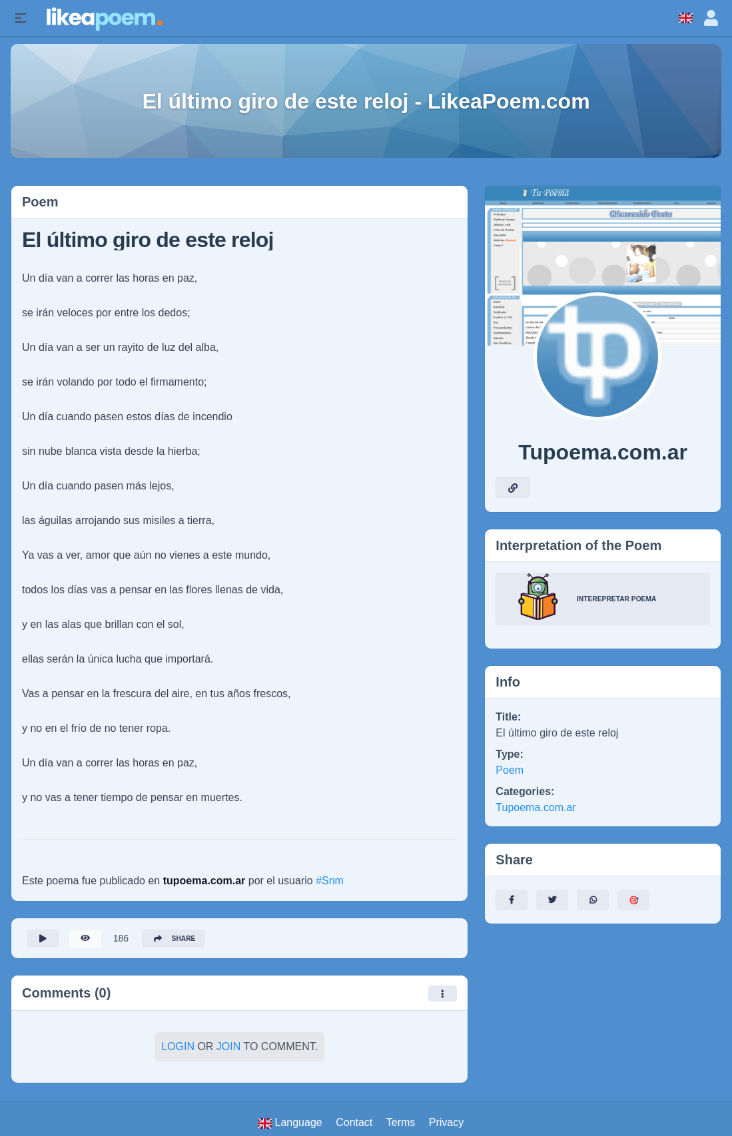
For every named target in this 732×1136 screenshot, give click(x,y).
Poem (510, 770)
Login (177, 1050)
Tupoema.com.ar (535, 807)
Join (228, 1050)
